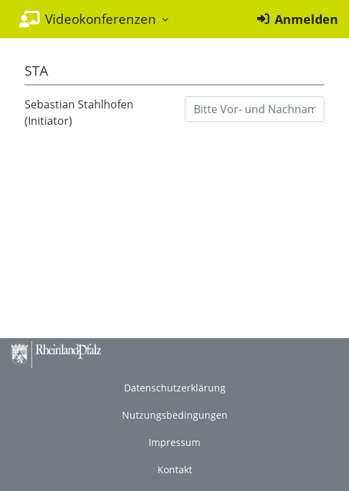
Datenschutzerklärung (175, 387)
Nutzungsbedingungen (175, 414)
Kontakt (174, 469)
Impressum (174, 442)
